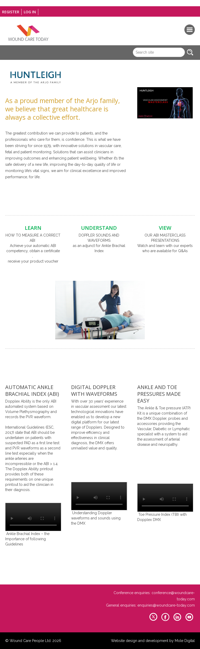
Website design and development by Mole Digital (153, 641)
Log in (30, 11)
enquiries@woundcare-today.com (166, 605)
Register (10, 11)
